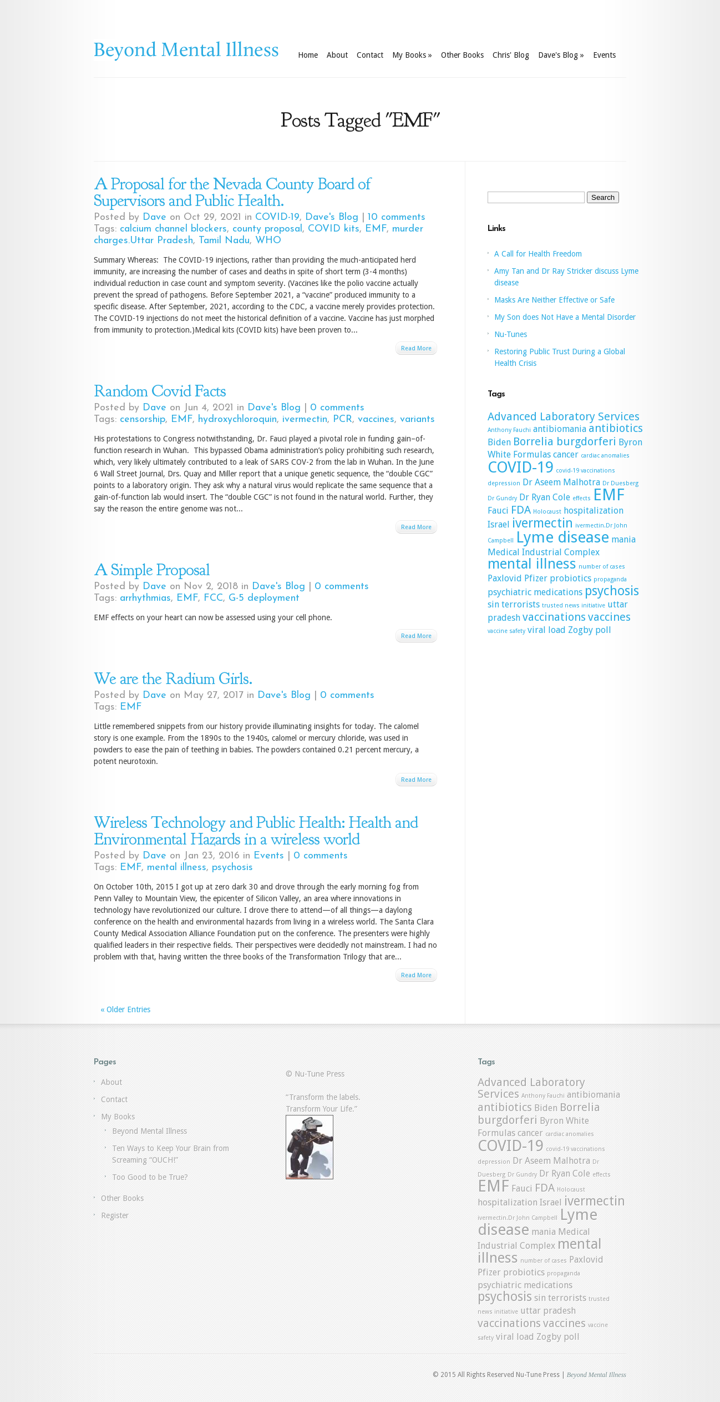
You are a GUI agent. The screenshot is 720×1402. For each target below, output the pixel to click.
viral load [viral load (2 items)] (547, 630)
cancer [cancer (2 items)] (566, 454)
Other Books (462, 55)
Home (308, 55)
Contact (370, 55)
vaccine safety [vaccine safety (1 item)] (506, 631)
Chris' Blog (511, 55)
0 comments (337, 408)
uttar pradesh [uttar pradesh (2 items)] (548, 1310)
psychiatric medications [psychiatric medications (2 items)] (535, 592)
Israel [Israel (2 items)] (499, 524)
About (337, 55)
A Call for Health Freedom (538, 253)
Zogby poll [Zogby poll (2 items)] (589, 630)
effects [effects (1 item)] (581, 498)
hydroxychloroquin (237, 419)
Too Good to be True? (150, 1177)
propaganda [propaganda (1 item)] (610, 579)
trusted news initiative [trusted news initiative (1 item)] (573, 605)
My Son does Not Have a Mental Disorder (565, 317)
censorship (142, 419)
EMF (376, 229)
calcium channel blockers (173, 229)
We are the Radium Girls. (173, 678)
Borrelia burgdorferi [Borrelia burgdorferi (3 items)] (564, 441)
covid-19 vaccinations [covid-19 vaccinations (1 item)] (585, 470)
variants (417, 419)
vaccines (376, 419)
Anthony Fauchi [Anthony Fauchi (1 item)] (509, 430)
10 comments (396, 217)
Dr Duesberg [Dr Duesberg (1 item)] (620, 483)
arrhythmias (145, 598)
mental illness (176, 867)
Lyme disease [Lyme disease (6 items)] (562, 537)
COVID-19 (277, 217)
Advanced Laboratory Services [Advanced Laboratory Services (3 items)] (564, 416)
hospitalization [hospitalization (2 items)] (593, 510)
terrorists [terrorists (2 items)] (520, 604)
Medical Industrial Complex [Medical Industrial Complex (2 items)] (544, 552)
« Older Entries (125, 1009)
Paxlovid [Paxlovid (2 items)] (505, 578)
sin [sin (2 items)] (493, 604)
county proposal (267, 229)
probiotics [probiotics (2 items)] (570, 578)
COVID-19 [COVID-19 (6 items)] (521, 467)
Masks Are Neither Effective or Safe (554, 299)
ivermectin (304, 419)
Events (604, 55)
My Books (412, 55)
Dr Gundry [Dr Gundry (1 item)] (502, 498)
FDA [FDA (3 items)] (521, 509)
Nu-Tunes (510, 334)
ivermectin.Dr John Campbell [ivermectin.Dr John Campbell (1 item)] (517, 1218)
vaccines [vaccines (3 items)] (609, 617)
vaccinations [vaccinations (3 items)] (554, 617)
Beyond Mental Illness (149, 1131)
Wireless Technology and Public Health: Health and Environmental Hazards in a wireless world (256, 831)
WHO (268, 240)
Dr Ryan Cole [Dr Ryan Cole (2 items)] (544, 497)
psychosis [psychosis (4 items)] (612, 591)
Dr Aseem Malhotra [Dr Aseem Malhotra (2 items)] (561, 482)
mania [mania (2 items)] (623, 539)
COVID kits (333, 229)
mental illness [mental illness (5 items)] (532, 563)
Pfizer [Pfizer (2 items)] (535, 578)
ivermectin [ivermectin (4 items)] (542, 523)
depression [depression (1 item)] (504, 483)
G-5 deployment (264, 598)
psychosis (232, 867)
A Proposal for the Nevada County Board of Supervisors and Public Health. (232, 192)
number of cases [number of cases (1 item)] (602, 566)
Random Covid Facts (160, 390)
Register (115, 1215)
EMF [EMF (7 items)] (609, 494)
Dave (154, 217)
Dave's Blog (561, 55)
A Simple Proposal (152, 569)
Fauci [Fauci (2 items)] (498, 510)
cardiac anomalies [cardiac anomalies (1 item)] (605, 455)
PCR (342, 419)
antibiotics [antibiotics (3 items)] (616, 428)
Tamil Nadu (224, 240)
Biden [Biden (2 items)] (499, 442)
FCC (213, 598)
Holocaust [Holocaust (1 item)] (547, 511)
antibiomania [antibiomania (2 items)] (559, 429)
